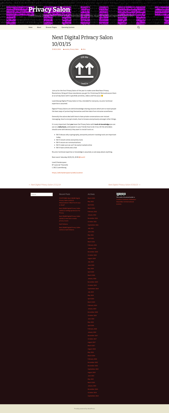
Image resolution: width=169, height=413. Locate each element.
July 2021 (91, 228)
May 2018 (91, 322)
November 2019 (93, 282)
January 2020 (92, 279)
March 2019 (91, 302)
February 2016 (92, 359)
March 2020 (91, 275)
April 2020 (91, 272)
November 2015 (93, 366)
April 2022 (91, 205)
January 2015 (92, 386)
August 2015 (92, 372)
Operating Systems (68, 27)
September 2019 (93, 289)
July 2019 (91, 292)
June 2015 (91, 376)
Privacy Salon (74, 49)
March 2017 (91, 346)
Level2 (82, 157)
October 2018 (92, 315)
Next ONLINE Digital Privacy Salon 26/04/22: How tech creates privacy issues (69, 218)
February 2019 (92, 305)
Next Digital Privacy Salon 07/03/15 (124, 184)
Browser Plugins (51, 27)
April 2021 (91, 238)
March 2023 (91, 198)
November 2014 (93, 389)
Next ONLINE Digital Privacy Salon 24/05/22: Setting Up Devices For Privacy (69, 210)
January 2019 (92, 309)
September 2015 (93, 369)
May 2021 (91, 235)
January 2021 (92, 248)
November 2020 (93, 252)
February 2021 (92, 245)
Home (30, 27)
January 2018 (92, 332)
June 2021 (91, 232)
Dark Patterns (63, 224)
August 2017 (92, 342)
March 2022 (91, 208)
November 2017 (93, 335)
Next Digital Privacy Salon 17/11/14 (44, 184)
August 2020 (92, 258)
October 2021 (92, 222)
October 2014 (92, 392)
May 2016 (91, 352)
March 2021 (91, 242)
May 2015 (91, 379)
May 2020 (91, 268)
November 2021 (93, 218)
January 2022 (92, 215)
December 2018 (93, 312)
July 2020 (91, 262)
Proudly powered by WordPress (84, 409)
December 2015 (93, 362)
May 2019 (91, 295)
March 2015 (91, 382)
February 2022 (92, 211)
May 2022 (91, 201)
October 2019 (92, 285)
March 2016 (91, 356)
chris (84, 49)
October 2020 (92, 255)
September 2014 (93, 396)
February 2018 (92, 329)
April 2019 (91, 299)
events (67, 49)
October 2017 (92, 339)
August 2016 (92, 349)
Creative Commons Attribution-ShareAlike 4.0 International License (126, 201)
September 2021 (93, 225)
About (39, 27)
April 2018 (91, 325)
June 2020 (91, 265)
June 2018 (91, 319)
